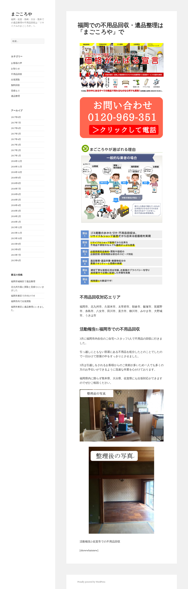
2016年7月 (16, 188)
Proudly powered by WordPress (91, 582)
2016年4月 (16, 205)
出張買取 (15, 79)
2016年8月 (16, 183)
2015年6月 (16, 260)
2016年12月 (16, 161)
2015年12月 (16, 227)
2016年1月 (16, 222)
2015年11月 (16, 233)
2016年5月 (16, 199)
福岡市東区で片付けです (23, 295)
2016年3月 (16, 211)
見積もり (15, 90)
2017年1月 (16, 155)
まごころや (21, 14)
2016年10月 (16, 172)
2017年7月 (16, 122)
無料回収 (15, 85)
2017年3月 (16, 144)
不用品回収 (16, 74)
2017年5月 (16, 133)
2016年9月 (16, 177)
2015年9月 (16, 244)
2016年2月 (16, 216)
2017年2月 (16, 150)
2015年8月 (16, 249)
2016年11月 (16, 166)
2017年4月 (16, 139)
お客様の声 (16, 63)
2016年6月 (16, 194)
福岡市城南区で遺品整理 (23, 281)
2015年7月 (16, 255)
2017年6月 (16, 128)
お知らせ (15, 68)
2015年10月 (16, 238)
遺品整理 (15, 96)
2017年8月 (16, 117)
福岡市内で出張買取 (21, 301)
